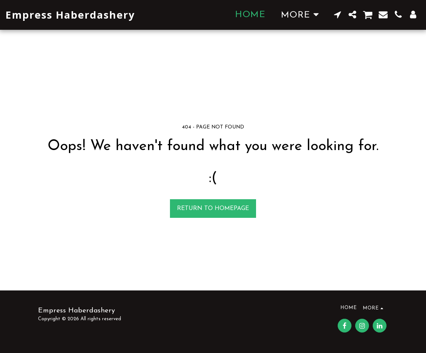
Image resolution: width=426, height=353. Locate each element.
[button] (338, 14)
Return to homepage (213, 209)
